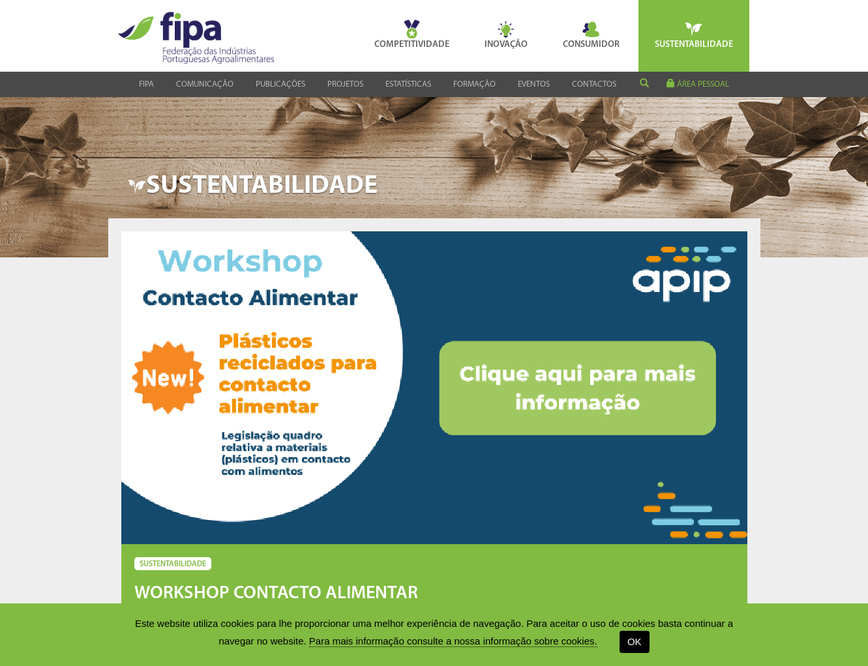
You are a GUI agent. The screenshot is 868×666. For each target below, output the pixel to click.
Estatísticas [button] (408, 84)
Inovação (506, 35)
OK (634, 641)
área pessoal (697, 84)
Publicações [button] (280, 84)
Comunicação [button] (204, 84)
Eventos (534, 84)
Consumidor (591, 35)
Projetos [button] (345, 84)
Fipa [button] (146, 84)
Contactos (594, 84)
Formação (474, 84)
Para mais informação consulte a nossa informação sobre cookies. (453, 640)
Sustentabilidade (694, 35)
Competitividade (411, 35)
